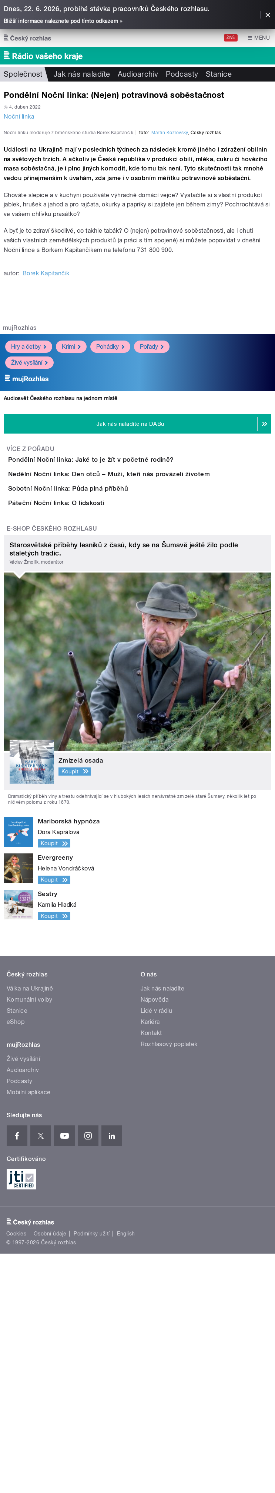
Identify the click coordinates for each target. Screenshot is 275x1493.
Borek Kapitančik (46, 428)
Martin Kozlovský (169, 287)
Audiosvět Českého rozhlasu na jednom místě (60, 553)
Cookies (16, 1473)
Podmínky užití (92, 1473)
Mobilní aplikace (29, 1331)
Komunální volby (29, 1238)
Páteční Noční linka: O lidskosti (86, 721)
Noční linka (19, 116)
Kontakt (151, 1272)
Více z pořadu (30, 603)
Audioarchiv (138, 74)
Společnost (23, 74)
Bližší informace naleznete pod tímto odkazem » (63, 21)
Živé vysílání (29, 517)
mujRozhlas (20, 482)
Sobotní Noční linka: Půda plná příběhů (98, 685)
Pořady (152, 501)
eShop (15, 1261)
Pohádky (110, 501)
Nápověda (155, 1238)
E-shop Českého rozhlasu (52, 768)
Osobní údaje (50, 1473)
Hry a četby (28, 501)
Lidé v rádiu (156, 1250)
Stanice (219, 74)
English (126, 1473)
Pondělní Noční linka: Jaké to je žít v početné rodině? (121, 614)
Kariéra (150, 1261)
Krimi (71, 501)
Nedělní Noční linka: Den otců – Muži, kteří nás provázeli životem (138, 650)
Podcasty (182, 74)
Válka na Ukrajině (30, 1227)
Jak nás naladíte (82, 74)
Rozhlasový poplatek (169, 1283)
